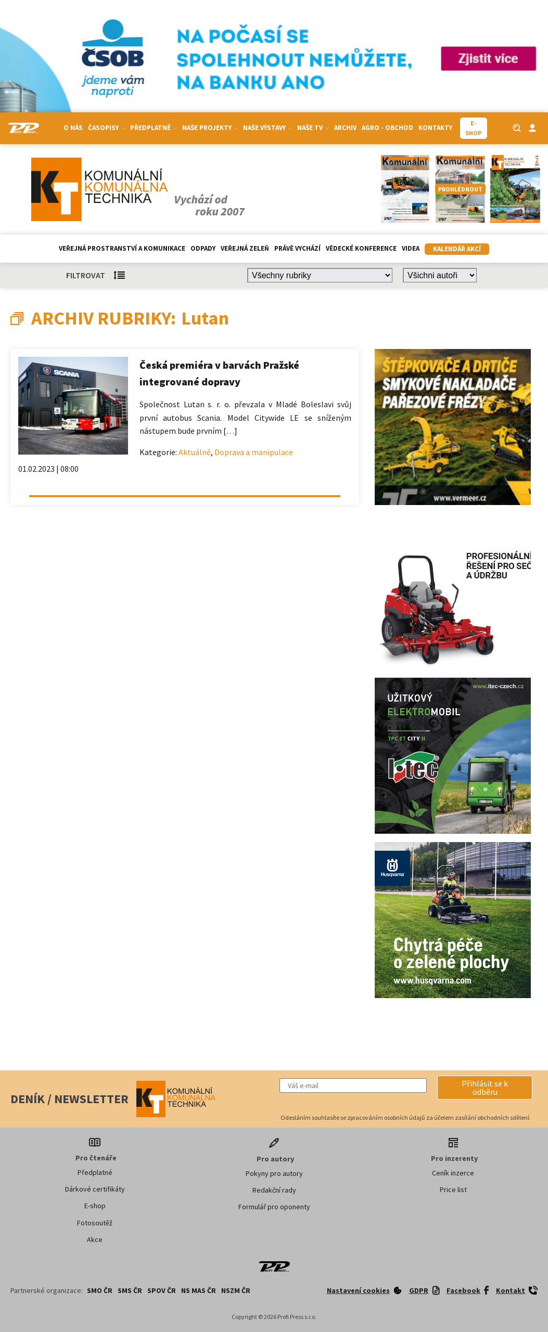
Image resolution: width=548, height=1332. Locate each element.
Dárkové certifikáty (95, 1189)
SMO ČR (99, 1290)
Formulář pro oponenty (274, 1206)
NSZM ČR (235, 1290)
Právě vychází (297, 248)
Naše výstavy (267, 127)
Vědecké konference (361, 248)
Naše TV (313, 127)
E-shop (95, 1205)
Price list (453, 1189)
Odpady (202, 248)
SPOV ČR (161, 1290)
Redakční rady (274, 1190)
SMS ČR (130, 1290)
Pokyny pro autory (274, 1173)
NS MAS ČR (198, 1290)
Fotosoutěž (94, 1222)
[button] (484, 1088)
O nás (73, 127)
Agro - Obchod (387, 127)
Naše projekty (210, 127)
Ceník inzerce (453, 1173)
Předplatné (153, 127)
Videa (410, 248)
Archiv (345, 127)
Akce (95, 1239)
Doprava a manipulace (253, 452)
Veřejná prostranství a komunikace (122, 248)
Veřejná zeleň (245, 248)
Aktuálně (195, 452)
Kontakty (435, 127)
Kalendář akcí (457, 248)
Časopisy (106, 127)
